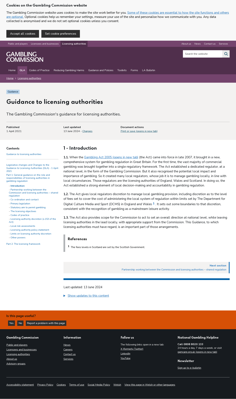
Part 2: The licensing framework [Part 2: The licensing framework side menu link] (23, 244)
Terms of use (76, 385)
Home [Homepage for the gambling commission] (10, 79)
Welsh (117, 385)
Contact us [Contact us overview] (210, 44)
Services (68, 359)
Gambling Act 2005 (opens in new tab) (111, 157)
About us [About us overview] (186, 44)
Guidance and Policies (100, 70)
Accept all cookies (22, 34)
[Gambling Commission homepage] (24, 61)
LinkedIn (125, 353)
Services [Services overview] (223, 44)
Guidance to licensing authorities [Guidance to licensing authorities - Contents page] (23, 154)
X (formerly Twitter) (132, 349)
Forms (134, 70)
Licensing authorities (74, 44)
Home (12, 70)
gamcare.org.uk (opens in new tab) (197, 352)
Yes (12, 323)
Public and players (18, 44)
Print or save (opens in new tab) (139, 131)
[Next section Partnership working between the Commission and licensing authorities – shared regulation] (146, 267)
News (67, 345)
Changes (87, 131)
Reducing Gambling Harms (69, 70)
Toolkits (122, 70)
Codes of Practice (39, 70)
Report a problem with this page (47, 323)
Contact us (69, 354)
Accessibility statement (20, 385)
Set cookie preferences (60, 34)
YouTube (125, 358)
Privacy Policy (45, 385)
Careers (68, 349)
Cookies (61, 385)
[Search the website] (226, 54)
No (21, 323)
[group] (146, 296)
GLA (22, 70)
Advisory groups (15, 364)
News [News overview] (197, 44)
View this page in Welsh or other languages (149, 385)
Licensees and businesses (45, 44)
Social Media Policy (99, 385)
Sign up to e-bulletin (189, 368)
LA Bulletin (148, 70)
